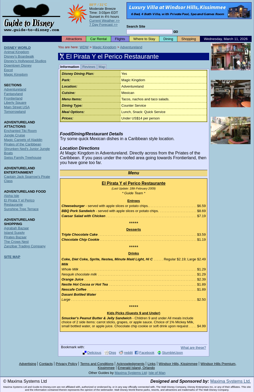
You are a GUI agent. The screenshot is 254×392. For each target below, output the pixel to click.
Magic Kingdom (104, 47)
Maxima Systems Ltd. (230, 381)
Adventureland (131, 47)
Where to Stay (144, 39)
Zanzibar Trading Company (25, 246)
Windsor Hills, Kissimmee (178, 364)
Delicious (94, 353)
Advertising (27, 364)
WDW (84, 47)
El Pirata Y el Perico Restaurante (19, 202)
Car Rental (98, 39)
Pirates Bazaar (15, 237)
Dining (168, 39)
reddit (128, 353)
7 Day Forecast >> (103, 25)
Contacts (46, 364)
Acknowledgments (131, 364)
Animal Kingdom (16, 52)
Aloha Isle (11, 196)
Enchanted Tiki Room (20, 131)
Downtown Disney (18, 65)
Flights (120, 39)
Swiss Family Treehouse (22, 158)
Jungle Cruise (14, 135)
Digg (112, 353)
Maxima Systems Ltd (131, 373)
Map (102, 67)
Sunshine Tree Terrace (21, 209)
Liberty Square (15, 103)
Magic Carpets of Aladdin (23, 140)
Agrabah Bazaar (16, 228)
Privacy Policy (66, 364)
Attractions (74, 39)
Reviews (88, 67)
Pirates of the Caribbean (22, 144)
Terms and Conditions (97, 364)
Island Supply (14, 233)
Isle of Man (156, 373)
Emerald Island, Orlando (136, 368)
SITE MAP (12, 257)
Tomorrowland (15, 112)
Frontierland (13, 98)
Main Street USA (17, 107)
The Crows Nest (16, 242)
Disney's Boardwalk (19, 56)
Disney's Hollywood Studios (25, 61)
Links (152, 364)
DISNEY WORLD (17, 48)
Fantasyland (13, 94)
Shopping (188, 39)
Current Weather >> (104, 21)
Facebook (146, 353)
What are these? (193, 348)
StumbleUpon (172, 353)
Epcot (8, 70)
